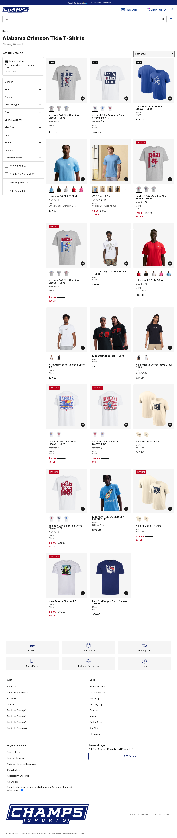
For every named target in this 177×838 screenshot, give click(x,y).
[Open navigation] (171, 19)
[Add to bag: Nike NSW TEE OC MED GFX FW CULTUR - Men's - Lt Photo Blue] (126, 509)
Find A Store (96, 722)
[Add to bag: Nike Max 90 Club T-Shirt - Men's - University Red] (170, 263)
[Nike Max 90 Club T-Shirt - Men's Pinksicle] (81, 189)
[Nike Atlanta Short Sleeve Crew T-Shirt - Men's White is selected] (51, 358)
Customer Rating (23, 157)
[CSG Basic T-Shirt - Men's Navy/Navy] (110, 189)
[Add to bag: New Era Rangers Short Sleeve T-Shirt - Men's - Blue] (126, 593)
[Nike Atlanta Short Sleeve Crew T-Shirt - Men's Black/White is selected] (138, 358)
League (23, 150)
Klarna (93, 716)
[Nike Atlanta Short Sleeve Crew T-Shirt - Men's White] (146, 358)
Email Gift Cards (97, 686)
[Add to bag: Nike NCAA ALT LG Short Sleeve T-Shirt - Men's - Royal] (170, 98)
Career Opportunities (17, 692)
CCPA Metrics (14, 770)
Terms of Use (13, 752)
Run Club (94, 728)
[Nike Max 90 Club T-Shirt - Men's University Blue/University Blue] (168, 273)
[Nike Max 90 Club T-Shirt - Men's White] (66, 189)
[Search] (84, 19)
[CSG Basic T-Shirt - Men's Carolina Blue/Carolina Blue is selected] (95, 189)
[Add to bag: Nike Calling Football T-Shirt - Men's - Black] (126, 348)
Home (5, 31)
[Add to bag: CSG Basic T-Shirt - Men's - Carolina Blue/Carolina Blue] (126, 179)
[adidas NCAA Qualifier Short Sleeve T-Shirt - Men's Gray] (59, 108)
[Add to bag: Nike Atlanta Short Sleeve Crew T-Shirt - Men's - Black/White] (170, 348)
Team (23, 142)
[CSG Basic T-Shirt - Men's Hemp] (102, 189)
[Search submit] (163, 19)
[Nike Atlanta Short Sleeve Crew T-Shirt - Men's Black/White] (59, 358)
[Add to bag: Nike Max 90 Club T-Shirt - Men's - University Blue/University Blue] (83, 179)
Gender (23, 82)
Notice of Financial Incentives (21, 764)
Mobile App (95, 698)
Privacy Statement (16, 758)
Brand (23, 89)
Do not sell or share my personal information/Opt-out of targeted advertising (39, 788)
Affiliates (11, 698)
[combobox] (84, 19)
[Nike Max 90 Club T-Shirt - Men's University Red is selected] (138, 273)
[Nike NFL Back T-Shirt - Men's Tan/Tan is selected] (138, 434)
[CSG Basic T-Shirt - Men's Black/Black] (117, 189)
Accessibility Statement (18, 776)
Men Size (23, 127)
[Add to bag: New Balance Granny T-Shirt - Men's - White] (83, 593)
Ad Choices (12, 781)
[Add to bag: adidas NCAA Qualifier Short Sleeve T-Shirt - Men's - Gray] (83, 98)
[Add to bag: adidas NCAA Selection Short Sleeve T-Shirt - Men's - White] (126, 98)
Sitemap (11, 704)
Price (23, 135)
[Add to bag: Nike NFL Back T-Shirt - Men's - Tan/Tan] (170, 425)
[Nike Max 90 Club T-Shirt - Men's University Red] (74, 189)
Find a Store (10, 72)
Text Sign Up (96, 704)
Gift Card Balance (98, 692)
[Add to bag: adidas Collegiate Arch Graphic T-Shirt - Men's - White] (126, 263)
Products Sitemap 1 (16, 710)
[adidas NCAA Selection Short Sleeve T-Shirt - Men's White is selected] (95, 108)
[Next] (171, 2)
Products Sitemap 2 (17, 716)
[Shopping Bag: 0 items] (172, 10)
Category (23, 97)
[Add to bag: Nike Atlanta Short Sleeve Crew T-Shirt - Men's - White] (83, 348)
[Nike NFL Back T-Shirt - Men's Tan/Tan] (146, 434)
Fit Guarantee (96, 734)
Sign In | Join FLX (156, 9)
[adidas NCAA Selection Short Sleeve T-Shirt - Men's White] (102, 108)
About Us (11, 686)
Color (23, 112)
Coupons (94, 710)
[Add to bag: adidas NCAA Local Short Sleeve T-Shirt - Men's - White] (83, 425)
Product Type (23, 104)
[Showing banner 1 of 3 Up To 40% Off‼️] (88, 2)
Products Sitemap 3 (17, 722)
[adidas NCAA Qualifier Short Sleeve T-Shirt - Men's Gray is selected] (51, 108)
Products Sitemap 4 (17, 728)
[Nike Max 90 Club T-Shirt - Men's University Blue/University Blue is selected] (51, 189)
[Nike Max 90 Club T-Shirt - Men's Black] (59, 189)
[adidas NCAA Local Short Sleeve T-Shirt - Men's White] (59, 434)
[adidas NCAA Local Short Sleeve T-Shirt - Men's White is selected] (51, 434)
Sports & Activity (23, 119)
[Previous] (5, 2)
